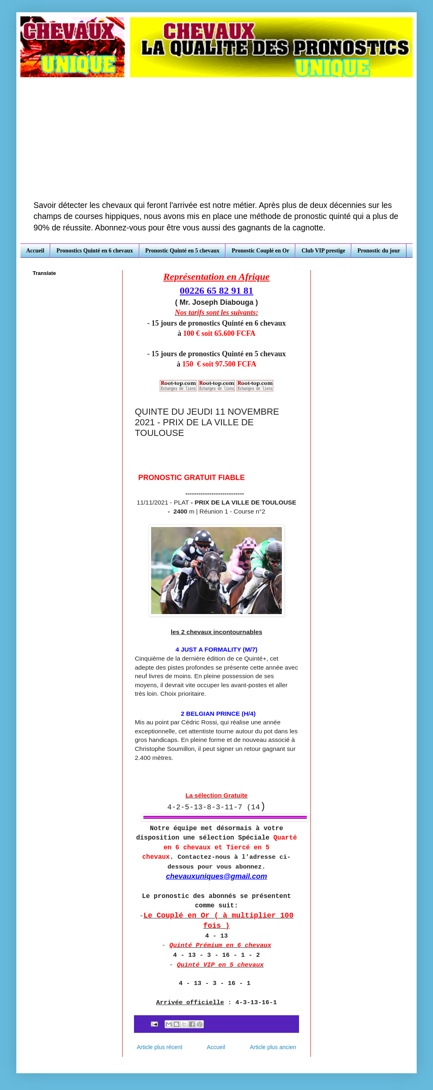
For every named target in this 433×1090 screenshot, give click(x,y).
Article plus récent (159, 1047)
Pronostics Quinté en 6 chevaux (94, 251)
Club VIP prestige (323, 251)
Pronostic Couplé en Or (260, 251)
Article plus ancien (273, 1047)
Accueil (35, 251)
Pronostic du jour (378, 251)
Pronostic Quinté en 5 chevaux (182, 251)
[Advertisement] (216, 138)
